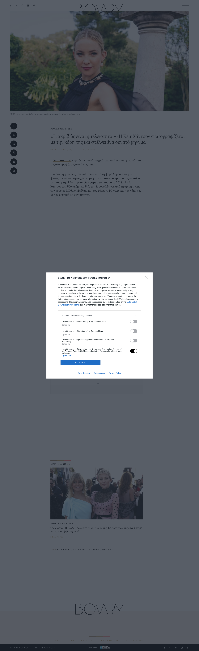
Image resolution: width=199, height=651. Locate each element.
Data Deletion (84, 373)
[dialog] (99, 325)
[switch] (133, 321)
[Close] (147, 278)
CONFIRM (80, 362)
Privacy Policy (115, 373)
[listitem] (99, 315)
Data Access (99, 373)
